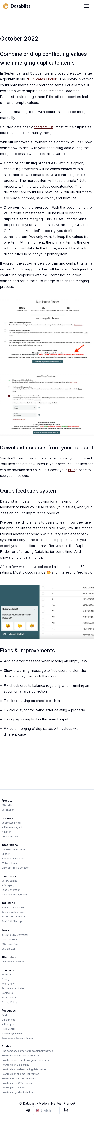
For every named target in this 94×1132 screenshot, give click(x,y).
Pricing (5, 979)
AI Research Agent (12, 827)
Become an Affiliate (13, 988)
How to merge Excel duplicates (19, 1078)
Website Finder (10, 863)
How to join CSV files (13, 1087)
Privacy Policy (9, 1002)
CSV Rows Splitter (12, 944)
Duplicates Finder (42, 79)
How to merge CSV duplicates (18, 1083)
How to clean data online (15, 1064)
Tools (5, 930)
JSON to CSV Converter (15, 934)
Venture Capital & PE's (14, 907)
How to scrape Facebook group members (25, 1060)
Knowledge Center (12, 1033)
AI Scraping (8, 885)
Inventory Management (15, 894)
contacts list (43, 127)
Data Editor (8, 809)
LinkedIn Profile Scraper (15, 867)
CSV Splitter (8, 948)
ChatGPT (7, 854)
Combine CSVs (10, 836)
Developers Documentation (17, 1038)
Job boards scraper (13, 858)
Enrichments (8, 1019)
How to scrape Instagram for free (20, 1055)
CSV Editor (7, 805)
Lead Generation (11, 889)
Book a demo (9, 997)
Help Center (8, 1028)
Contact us (8, 993)
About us (6, 974)
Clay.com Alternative (13, 961)
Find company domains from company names (27, 1051)
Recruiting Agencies (13, 912)
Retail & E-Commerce (14, 916)
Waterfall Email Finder (14, 849)
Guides (6, 1015)
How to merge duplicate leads (19, 1092)
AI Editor (6, 831)
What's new (8, 983)
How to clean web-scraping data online (24, 1069)
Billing (73, 470)
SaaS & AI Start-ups (12, 921)
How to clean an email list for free (20, 1073)
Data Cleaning (9, 880)
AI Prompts (8, 1024)
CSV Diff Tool (9, 939)
